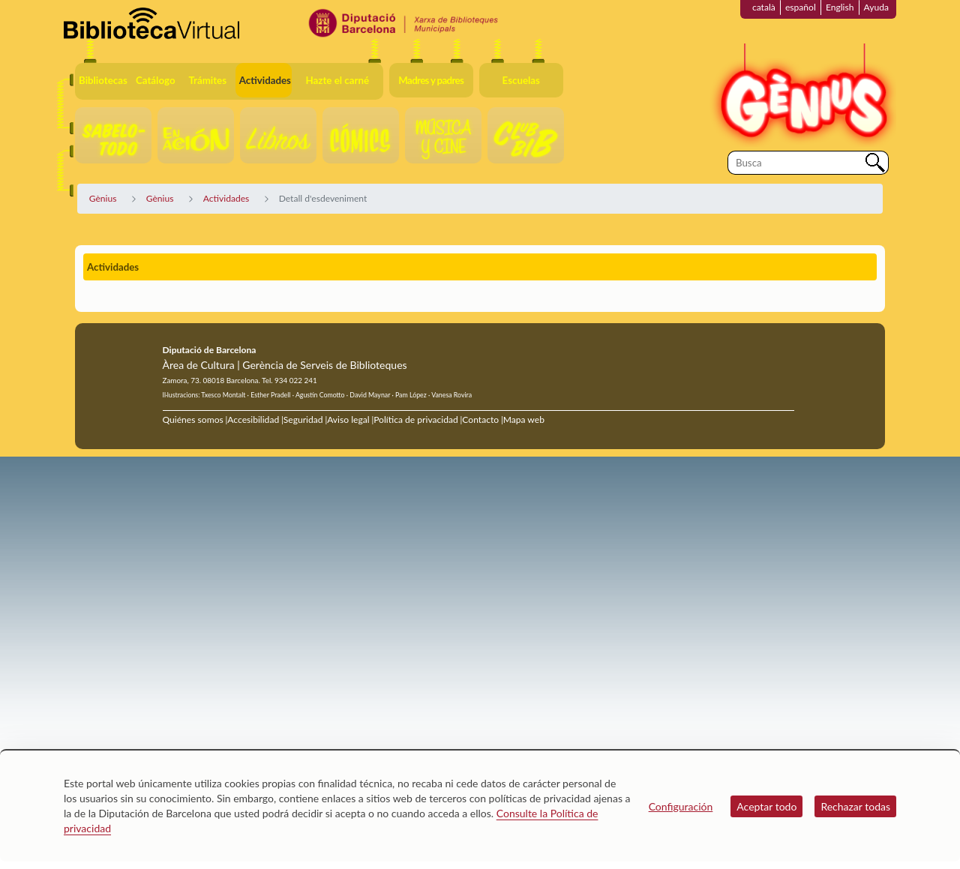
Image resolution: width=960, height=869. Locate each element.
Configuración (681, 806)
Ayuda (876, 7)
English (840, 7)
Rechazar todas (855, 806)
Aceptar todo (766, 806)
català (764, 7)
